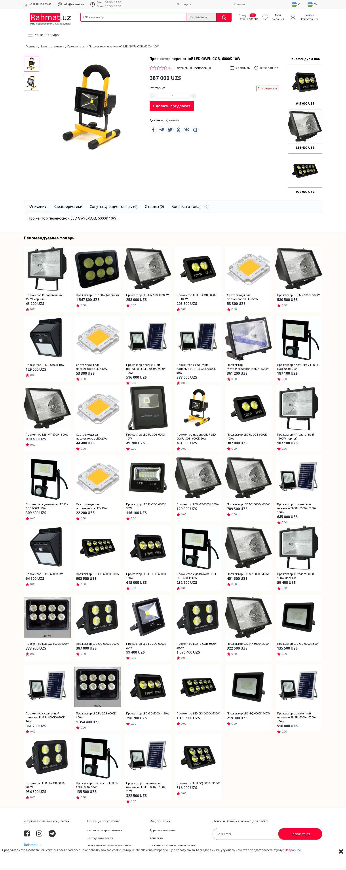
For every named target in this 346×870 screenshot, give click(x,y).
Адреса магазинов (163, 831)
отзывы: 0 (184, 69)
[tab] (38, 208)
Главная (31, 47)
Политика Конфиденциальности (172, 847)
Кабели (85, 24)
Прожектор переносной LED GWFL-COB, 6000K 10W (124, 47)
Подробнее (293, 863)
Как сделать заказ (100, 839)
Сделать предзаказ (171, 107)
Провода (97, 24)
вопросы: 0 (202, 69)
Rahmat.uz (32, 846)
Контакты (240, 4)
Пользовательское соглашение (109, 847)
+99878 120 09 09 (40, 4)
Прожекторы (76, 47)
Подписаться (300, 835)
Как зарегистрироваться (104, 831)
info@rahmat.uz (74, 4)
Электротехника (115, 24)
